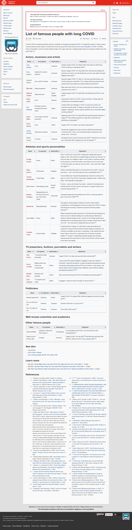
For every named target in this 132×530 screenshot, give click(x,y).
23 (95, 256)
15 (68, 166)
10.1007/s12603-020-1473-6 (81, 404)
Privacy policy (7, 526)
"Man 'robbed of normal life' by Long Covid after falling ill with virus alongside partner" (89, 430)
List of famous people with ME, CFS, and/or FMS (42, 355)
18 (77, 188)
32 (85, 336)
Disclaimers (26, 526)
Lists (4, 100)
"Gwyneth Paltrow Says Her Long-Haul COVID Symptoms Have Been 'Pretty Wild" (49, 388)
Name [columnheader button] (29, 62)
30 (76, 309)
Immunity (73, 134)
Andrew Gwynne (31, 298)
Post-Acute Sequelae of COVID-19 (87, 47)
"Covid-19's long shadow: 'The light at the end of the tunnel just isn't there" (48, 451)
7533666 (77, 406)
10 (68, 117)
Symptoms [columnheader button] (82, 151)
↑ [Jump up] (33, 378)
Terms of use (35, 526)
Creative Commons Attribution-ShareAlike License (30, 520)
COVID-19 (79, 44)
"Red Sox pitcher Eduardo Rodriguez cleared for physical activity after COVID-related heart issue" (89, 409)
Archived (98, 482)
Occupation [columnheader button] (42, 62)
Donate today (61, 22)
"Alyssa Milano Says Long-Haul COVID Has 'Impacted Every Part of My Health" (49, 462)
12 (93, 124)
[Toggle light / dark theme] (114, 3)
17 (83, 180)
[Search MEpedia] (66, 2)
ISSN (53, 408)
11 (77, 120)
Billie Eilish (29, 89)
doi (72, 404)
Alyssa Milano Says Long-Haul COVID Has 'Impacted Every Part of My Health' (58, 364)
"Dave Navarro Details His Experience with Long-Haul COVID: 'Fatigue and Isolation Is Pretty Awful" (49, 382)
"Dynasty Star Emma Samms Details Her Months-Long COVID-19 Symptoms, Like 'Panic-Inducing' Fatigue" (48, 473)
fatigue (87, 157)
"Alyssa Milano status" (59, 457)
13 (91, 137)
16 (101, 172)
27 (94, 280)
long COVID (64, 47)
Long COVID (31, 350)
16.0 (74, 378)
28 (64, 298)
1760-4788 (97, 404)
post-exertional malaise (98, 110)
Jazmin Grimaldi (31, 332)
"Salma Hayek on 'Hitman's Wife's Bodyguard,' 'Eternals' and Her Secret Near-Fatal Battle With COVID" (49, 414)
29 (82, 303)
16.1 (76, 378)
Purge (114, 13)
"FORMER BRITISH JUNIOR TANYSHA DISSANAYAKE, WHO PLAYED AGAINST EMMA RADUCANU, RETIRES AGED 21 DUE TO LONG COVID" (89, 387)
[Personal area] (125, 3)
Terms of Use (64, 520)
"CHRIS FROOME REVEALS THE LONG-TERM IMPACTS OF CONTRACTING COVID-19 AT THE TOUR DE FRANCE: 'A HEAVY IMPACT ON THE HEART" (89, 393)
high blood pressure (67, 270)
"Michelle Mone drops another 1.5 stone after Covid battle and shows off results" (89, 443)
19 (76, 196)
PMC (73, 406)
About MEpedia (17, 526)
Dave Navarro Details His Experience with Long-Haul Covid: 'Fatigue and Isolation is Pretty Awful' (64, 369)
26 (101, 274)
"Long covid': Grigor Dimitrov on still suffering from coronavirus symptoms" (88, 379)
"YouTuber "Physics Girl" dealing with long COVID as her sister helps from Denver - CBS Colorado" (50, 480)
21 (67, 209)
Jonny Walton (30, 218)
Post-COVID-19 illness (35, 353)
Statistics (43, 526)
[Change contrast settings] (117, 3)
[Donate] (11, 44)
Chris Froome (30, 186)
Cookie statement (53, 526)
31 (75, 332)
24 (74, 270)
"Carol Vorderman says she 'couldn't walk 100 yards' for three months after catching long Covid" (88, 450)
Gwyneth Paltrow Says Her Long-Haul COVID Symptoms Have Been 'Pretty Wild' (59, 367)
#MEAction (36, 22)
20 (78, 196)
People (5, 102)
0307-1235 (58, 408)
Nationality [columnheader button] (55, 62)
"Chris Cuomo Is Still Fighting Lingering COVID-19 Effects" (89, 425)
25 (76, 270)
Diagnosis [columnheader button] (83, 62)
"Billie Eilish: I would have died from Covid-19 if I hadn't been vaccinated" (49, 400)
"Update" (52, 378)
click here (75, 17)
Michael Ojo (30, 206)
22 (67, 235)
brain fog (94, 157)
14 (95, 140)
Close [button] (102, 10)
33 (95, 338)
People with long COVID (10, 105)
